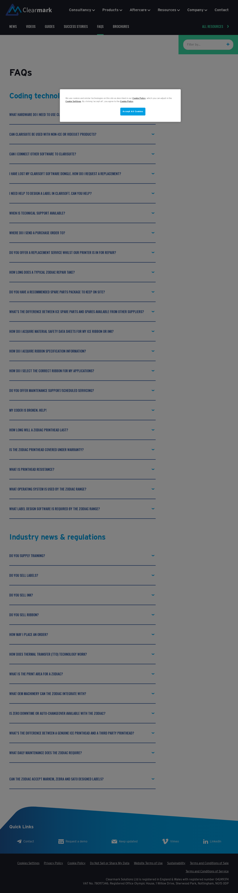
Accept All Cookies (133, 111)
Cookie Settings (73, 101)
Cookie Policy (139, 98)
